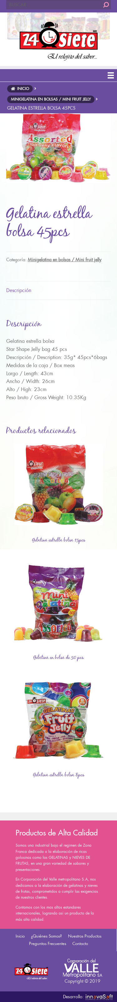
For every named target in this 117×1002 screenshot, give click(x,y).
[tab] (58, 290)
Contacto (80, 943)
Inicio (20, 936)
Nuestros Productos (84, 936)
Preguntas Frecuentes (47, 943)
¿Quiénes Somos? (46, 936)
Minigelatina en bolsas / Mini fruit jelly (64, 259)
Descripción (18, 290)
